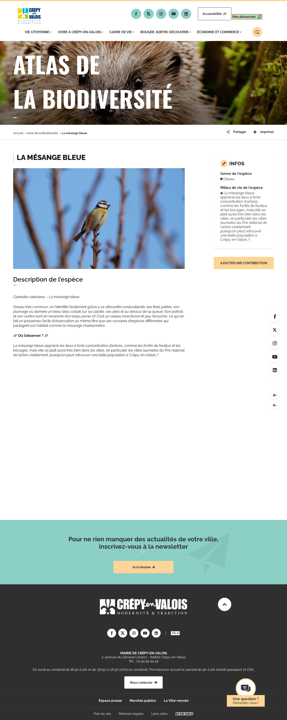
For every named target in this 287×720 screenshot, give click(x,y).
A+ (275, 395)
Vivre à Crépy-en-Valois (80, 32)
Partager (235, 131)
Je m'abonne (143, 567)
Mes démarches (243, 14)
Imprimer (262, 131)
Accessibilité (203, 14)
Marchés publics (143, 701)
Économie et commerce (219, 32)
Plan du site (102, 714)
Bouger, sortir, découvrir (165, 32)
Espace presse (110, 701)
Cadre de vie (121, 32)
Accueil (18, 133)
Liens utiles (159, 714)
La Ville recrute (176, 701)
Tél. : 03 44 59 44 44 (143, 661)
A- (275, 405)
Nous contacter (143, 682)
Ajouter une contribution (243, 263)
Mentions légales (131, 714)
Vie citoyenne (38, 32)
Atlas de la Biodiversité (42, 133)
